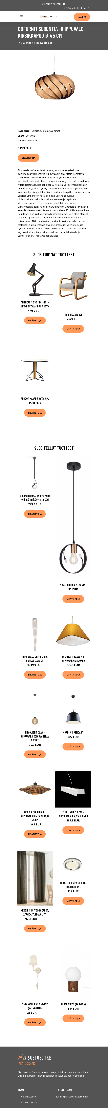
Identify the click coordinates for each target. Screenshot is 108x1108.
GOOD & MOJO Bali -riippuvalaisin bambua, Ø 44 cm (35, 816)
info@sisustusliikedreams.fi (76, 8)
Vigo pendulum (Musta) (73, 584)
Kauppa (82, 17)
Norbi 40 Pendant (73, 732)
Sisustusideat (30, 1102)
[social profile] (64, 4)
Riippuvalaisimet (43, 42)
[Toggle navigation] (22, 16)
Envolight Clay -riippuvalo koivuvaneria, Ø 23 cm (35, 736)
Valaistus (26, 42)
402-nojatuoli (73, 314)
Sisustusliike (29, 1096)
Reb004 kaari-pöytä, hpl (35, 398)
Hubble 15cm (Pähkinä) (73, 1004)
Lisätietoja (28, 157)
